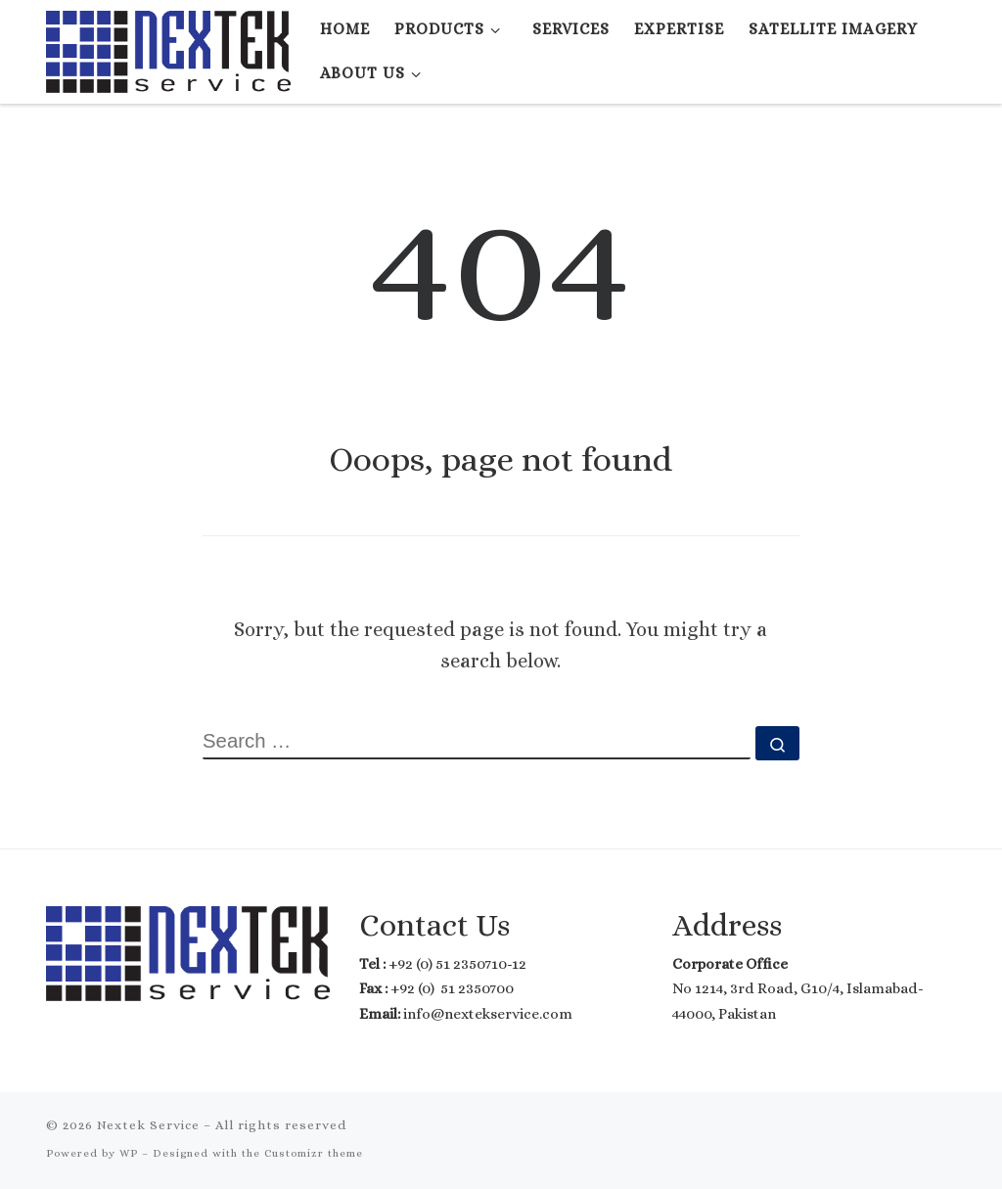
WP (128, 1153)
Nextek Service (148, 1125)
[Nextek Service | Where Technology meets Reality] (168, 47)
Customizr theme (313, 1153)
